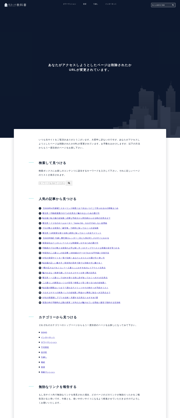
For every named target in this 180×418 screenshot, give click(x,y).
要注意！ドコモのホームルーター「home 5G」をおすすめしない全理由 (76, 223)
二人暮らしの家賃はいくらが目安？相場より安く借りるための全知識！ (76, 283)
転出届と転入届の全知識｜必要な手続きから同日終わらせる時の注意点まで (78, 218)
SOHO (44, 332)
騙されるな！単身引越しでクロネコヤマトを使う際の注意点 (71, 273)
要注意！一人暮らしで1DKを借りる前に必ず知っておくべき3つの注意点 (77, 278)
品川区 (44, 352)
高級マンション (48, 372)
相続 (43, 362)
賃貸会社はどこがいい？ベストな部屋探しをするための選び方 (72, 243)
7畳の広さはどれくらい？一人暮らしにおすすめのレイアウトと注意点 (76, 268)
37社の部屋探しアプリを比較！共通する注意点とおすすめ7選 (71, 298)
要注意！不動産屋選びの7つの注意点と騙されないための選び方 (72, 213)
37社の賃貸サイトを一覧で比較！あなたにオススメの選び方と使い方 (75, 258)
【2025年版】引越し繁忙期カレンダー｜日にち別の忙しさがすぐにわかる (77, 238)
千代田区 (45, 347)
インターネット (111, 5)
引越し (95, 5)
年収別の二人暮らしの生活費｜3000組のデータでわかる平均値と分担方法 (77, 253)
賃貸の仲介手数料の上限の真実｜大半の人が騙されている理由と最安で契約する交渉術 (83, 302)
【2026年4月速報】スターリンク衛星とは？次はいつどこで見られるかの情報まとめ (82, 208)
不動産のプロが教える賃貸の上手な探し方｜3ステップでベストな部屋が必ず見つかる (83, 248)
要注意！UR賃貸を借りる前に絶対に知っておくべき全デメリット (73, 233)
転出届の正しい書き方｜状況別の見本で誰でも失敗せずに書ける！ (74, 263)
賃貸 (84, 5)
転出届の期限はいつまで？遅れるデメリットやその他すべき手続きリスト (77, 288)
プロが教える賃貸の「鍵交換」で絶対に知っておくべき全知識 (72, 228)
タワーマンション (69, 5)
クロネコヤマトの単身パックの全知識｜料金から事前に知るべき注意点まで (78, 292)
